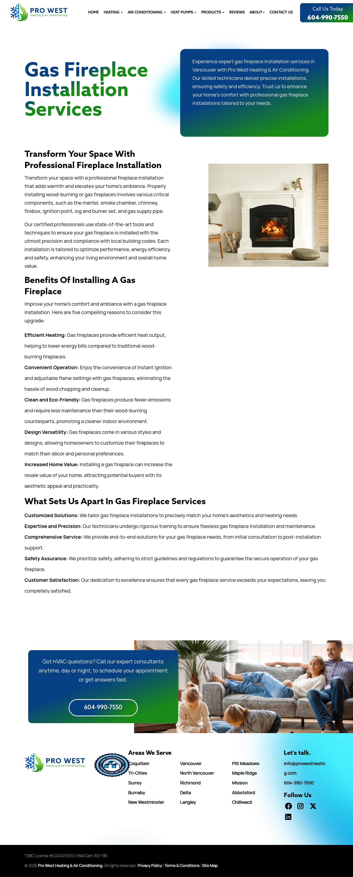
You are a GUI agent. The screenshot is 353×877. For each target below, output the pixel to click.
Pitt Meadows (245, 763)
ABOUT (257, 12)
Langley (188, 802)
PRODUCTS (212, 12)
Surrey (134, 783)
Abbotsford (243, 792)
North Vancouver (197, 773)
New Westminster (146, 802)
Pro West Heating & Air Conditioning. (70, 865)
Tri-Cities (137, 773)
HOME (93, 12)
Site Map (210, 865)
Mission (240, 783)
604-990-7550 (327, 18)
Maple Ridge (244, 773)
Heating (113, 12)
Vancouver (191, 763)
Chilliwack (242, 802)
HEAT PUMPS (183, 12)
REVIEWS (237, 12)
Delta (185, 792)
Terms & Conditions (182, 865)
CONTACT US (281, 12)
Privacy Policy (150, 865)
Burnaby (136, 792)
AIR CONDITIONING (147, 12)
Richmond (190, 783)
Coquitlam (138, 763)
